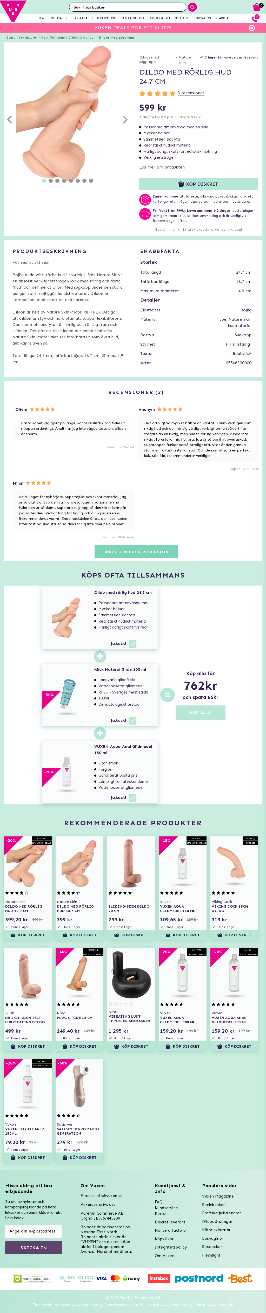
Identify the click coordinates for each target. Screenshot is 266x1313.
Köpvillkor (164, 1239)
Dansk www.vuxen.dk (213, 1305)
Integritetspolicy (171, 1247)
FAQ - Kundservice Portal (166, 1208)
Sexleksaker (28, 37)
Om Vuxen (164, 1255)
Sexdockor (212, 1246)
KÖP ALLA (200, 712)
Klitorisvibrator (216, 1230)
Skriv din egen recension (136, 551)
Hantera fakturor (171, 1230)
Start (10, 37)
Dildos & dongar (82, 37)
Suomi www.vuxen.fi (123, 1305)
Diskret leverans (170, 1222)
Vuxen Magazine (218, 1196)
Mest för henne (53, 37)
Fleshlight (211, 1255)
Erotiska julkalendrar (221, 1213)
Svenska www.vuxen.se (76, 1305)
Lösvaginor (212, 1238)
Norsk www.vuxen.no (168, 1305)
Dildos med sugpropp (117, 37)
